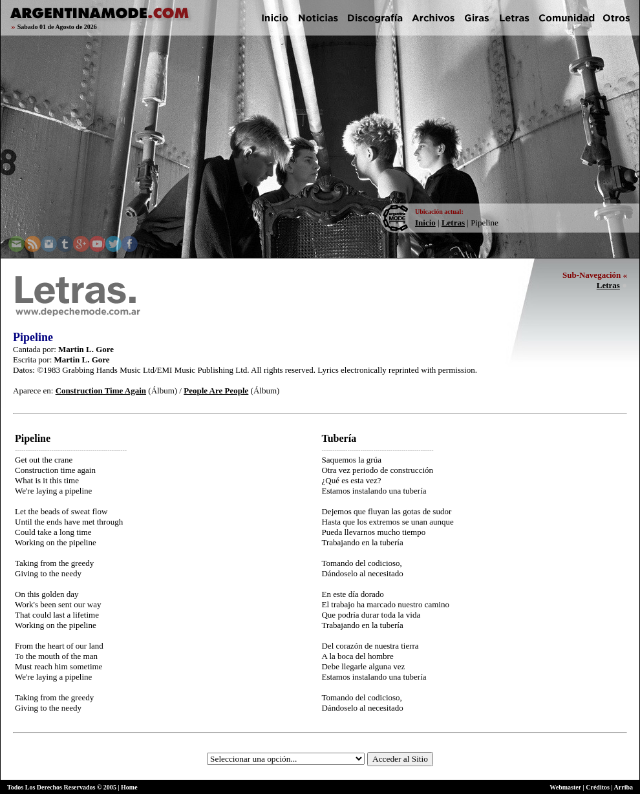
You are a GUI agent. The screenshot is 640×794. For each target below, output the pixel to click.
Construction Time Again (101, 390)
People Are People (216, 390)
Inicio (425, 222)
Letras (453, 222)
